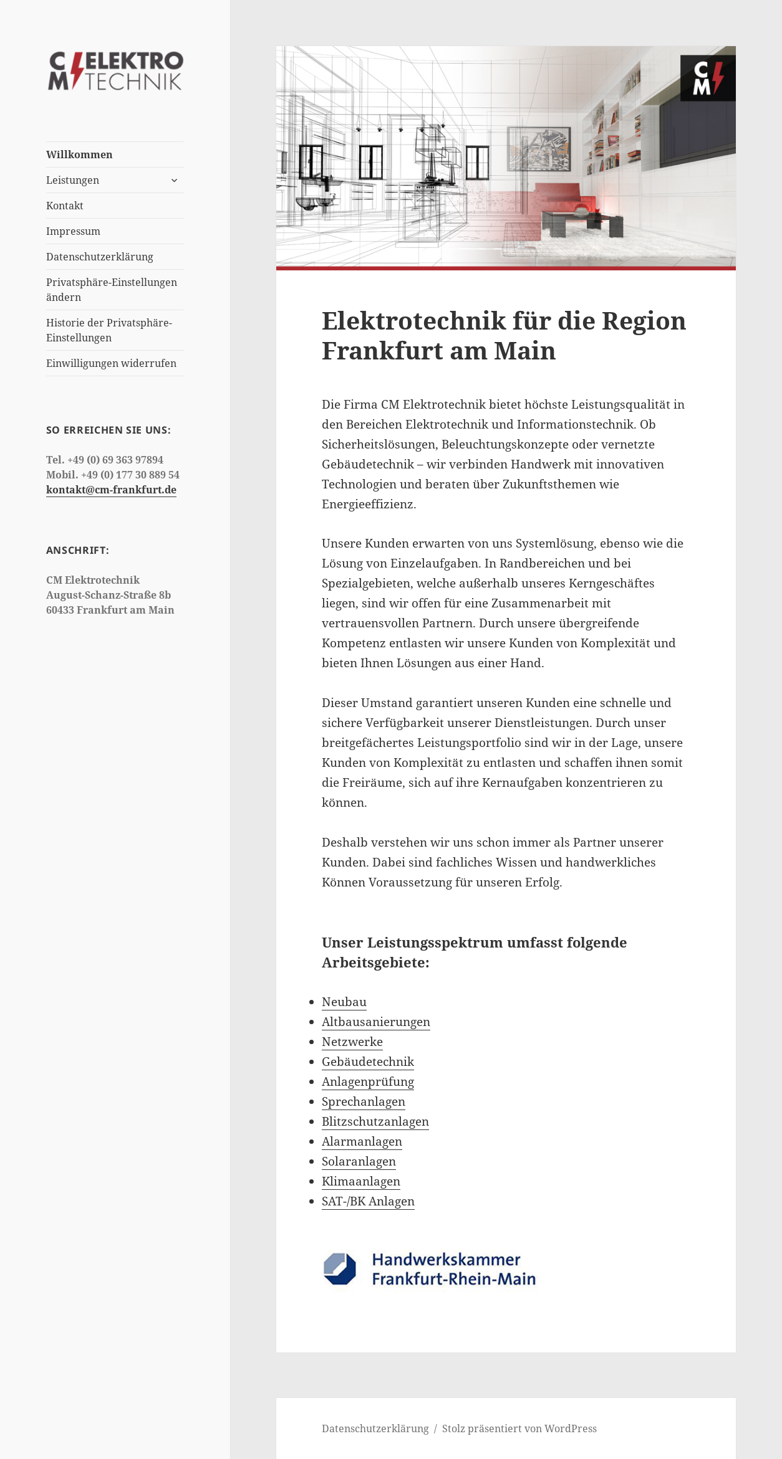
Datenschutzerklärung (99, 257)
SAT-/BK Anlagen (368, 1201)
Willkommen (79, 154)
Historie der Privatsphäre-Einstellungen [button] (109, 330)
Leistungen (72, 180)
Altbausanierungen (376, 1022)
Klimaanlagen (361, 1181)
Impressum (73, 231)
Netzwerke (352, 1042)
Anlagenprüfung (368, 1081)
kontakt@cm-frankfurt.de (111, 490)
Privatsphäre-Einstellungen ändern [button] (111, 289)
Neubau (344, 1002)
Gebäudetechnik (368, 1061)
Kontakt (65, 205)
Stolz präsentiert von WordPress (519, 1428)
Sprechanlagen (363, 1101)
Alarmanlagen (362, 1141)
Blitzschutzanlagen (375, 1121)
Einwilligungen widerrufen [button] (111, 363)
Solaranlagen (359, 1161)
